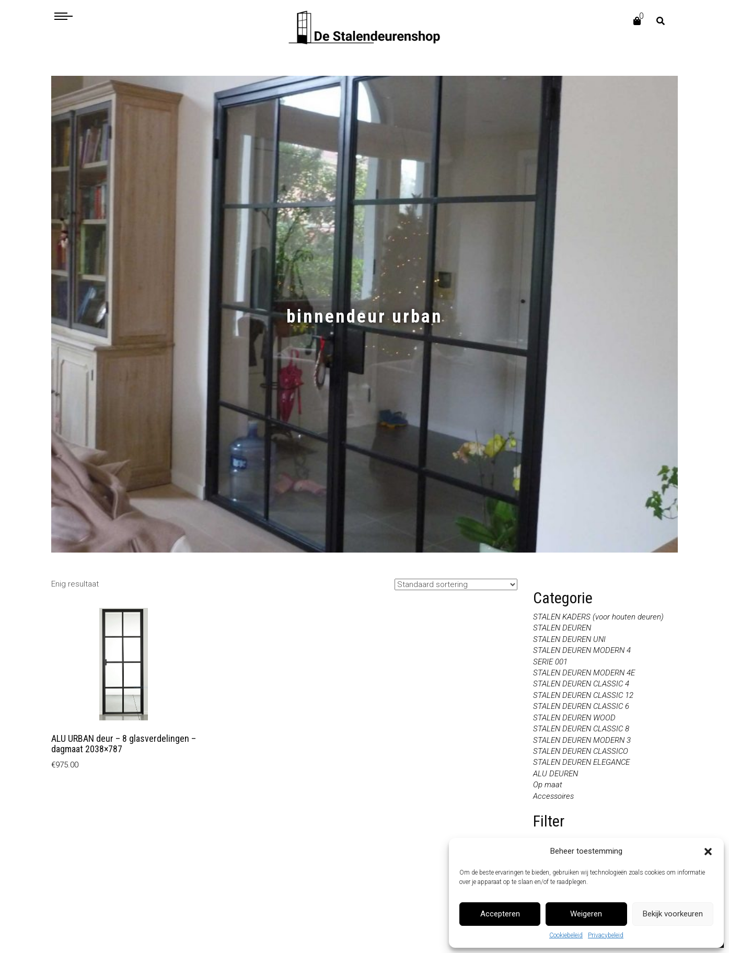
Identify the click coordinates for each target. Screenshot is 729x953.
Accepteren (500, 913)
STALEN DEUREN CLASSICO (580, 751)
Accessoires (553, 796)
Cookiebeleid (566, 935)
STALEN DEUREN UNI (569, 639)
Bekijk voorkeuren (673, 913)
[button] (708, 851)
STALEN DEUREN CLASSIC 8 (581, 728)
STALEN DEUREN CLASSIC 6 (581, 706)
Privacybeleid (605, 935)
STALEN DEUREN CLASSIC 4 (581, 683)
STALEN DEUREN (562, 628)
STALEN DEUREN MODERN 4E (584, 673)
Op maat (547, 784)
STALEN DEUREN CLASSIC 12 (583, 695)
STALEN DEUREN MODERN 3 (582, 740)
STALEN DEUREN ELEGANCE (581, 762)
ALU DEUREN (555, 773)
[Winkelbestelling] (456, 584)
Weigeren (586, 913)
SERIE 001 (550, 662)
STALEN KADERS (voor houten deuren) (598, 617)
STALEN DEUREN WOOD (574, 717)
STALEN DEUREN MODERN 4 (582, 650)
